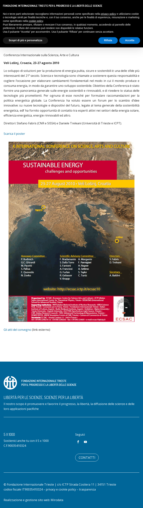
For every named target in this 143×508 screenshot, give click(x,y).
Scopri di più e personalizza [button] (25, 40)
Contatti (87, 457)
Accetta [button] (129, 40)
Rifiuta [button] (108, 40)
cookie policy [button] (36, 21)
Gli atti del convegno (17, 330)
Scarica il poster (14, 134)
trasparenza (87, 489)
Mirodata (57, 500)
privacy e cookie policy (61, 489)
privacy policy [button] (108, 13)
